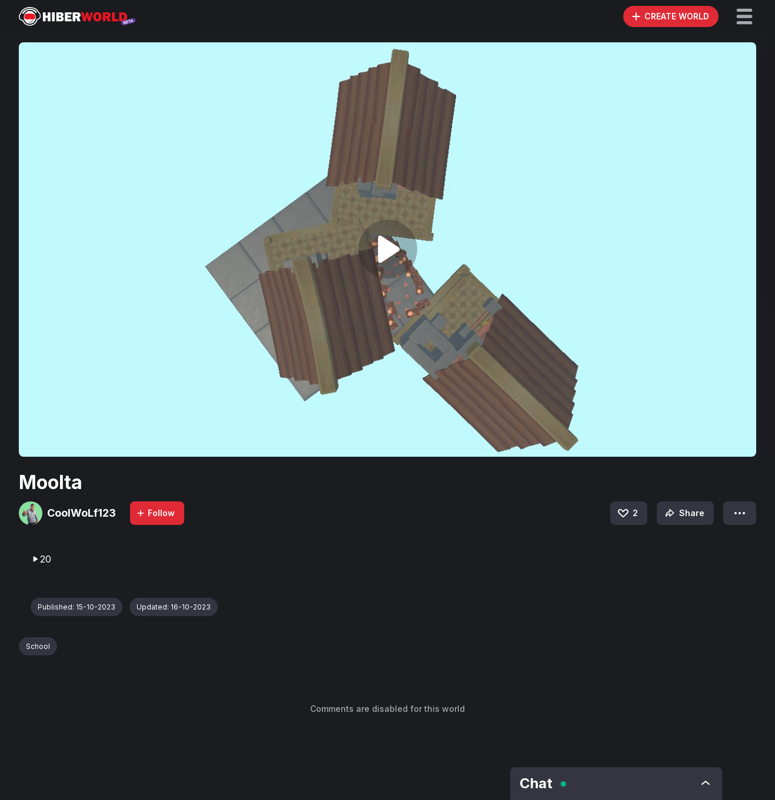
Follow (155, 513)
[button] (744, 16)
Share (683, 513)
